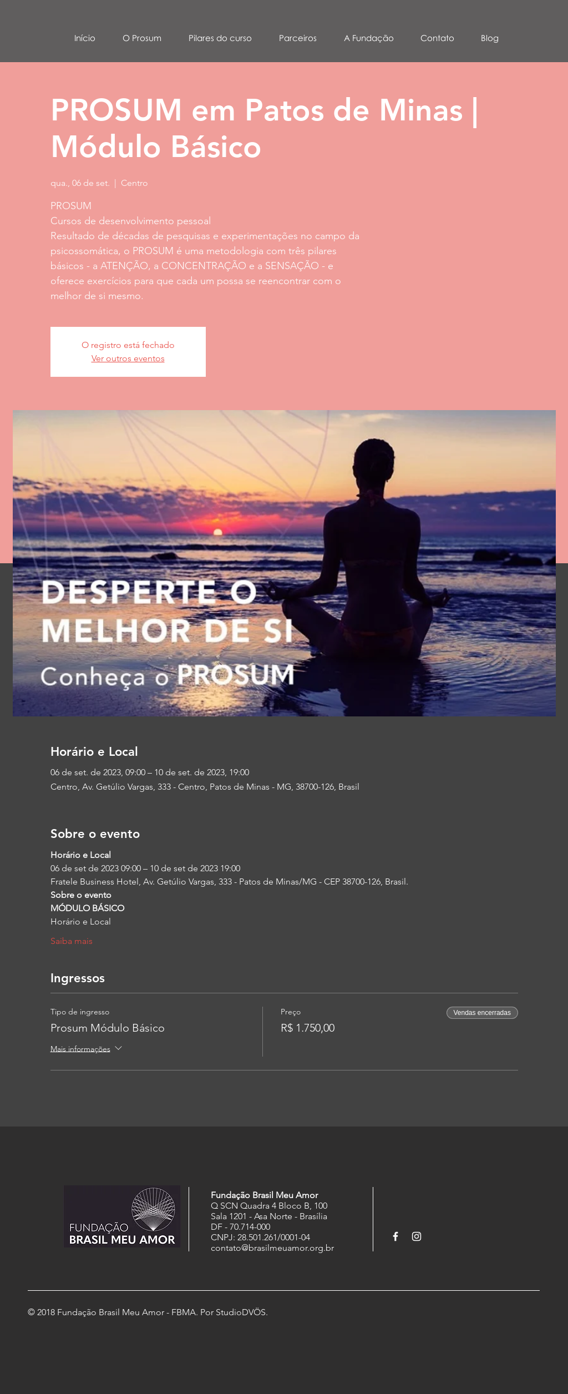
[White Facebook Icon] (395, 1236)
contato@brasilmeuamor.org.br (272, 1248)
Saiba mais (71, 941)
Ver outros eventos (128, 358)
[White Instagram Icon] (416, 1236)
